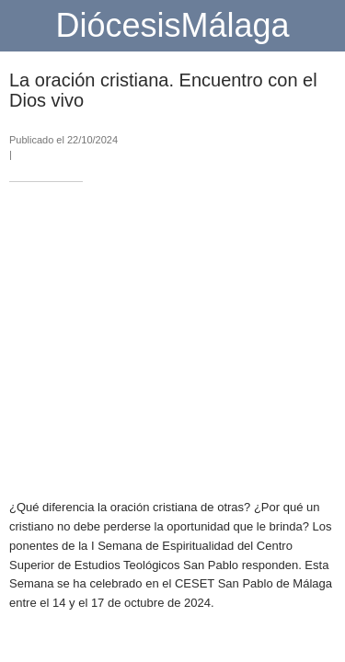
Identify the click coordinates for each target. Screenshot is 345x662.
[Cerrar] (26, 26)
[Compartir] (314, 461)
